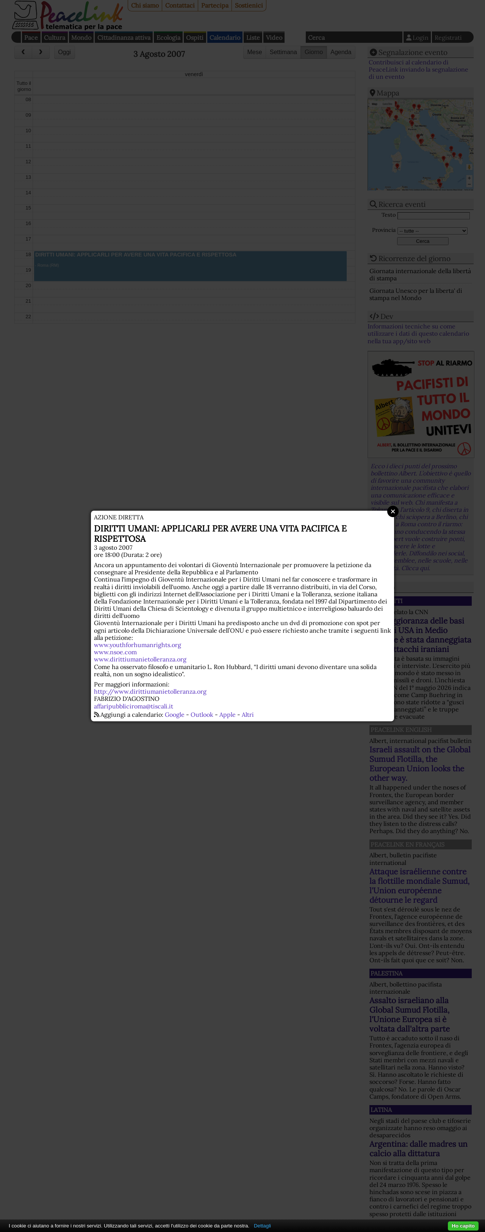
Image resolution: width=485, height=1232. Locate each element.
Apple (227, 714)
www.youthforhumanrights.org (137, 645)
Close (393, 511)
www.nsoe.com (115, 652)
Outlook (202, 714)
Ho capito (463, 1226)
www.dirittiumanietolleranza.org (140, 659)
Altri (248, 714)
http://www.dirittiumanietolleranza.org (150, 691)
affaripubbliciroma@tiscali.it (133, 706)
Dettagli (262, 1226)
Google (175, 714)
